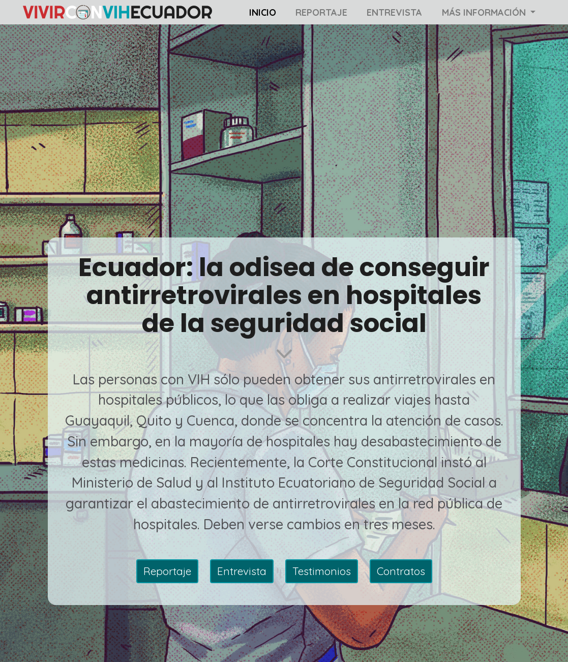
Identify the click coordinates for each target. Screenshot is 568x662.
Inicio (262, 12)
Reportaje (321, 12)
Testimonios (321, 571)
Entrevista (394, 12)
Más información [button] (485, 12)
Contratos (401, 571)
